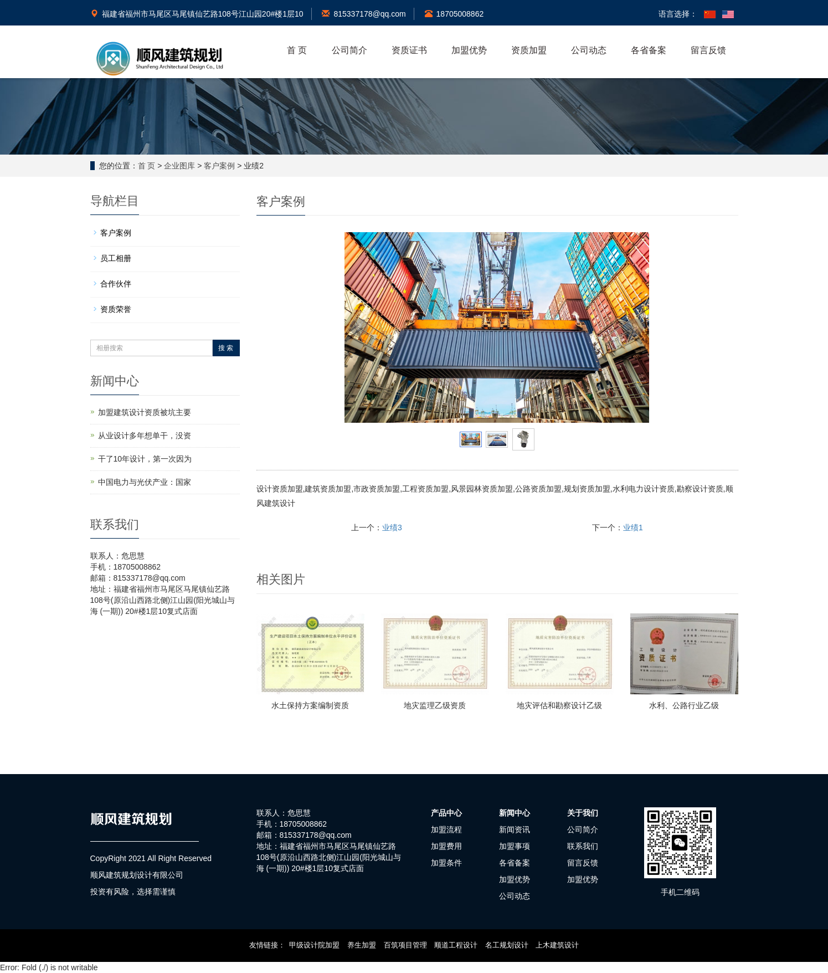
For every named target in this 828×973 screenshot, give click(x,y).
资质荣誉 (115, 309)
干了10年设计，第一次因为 (145, 458)
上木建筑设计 (557, 945)
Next (635, 327)
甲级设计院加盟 (314, 945)
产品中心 (446, 812)
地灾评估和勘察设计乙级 (559, 705)
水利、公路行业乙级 (684, 705)
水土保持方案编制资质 (310, 705)
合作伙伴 (115, 283)
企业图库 (179, 165)
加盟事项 (514, 846)
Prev (359, 327)
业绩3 (392, 527)
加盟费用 (446, 846)
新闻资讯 (514, 829)
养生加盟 (361, 945)
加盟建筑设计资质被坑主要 (144, 412)
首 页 (297, 50)
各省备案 (648, 50)
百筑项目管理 (405, 945)
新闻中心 (514, 812)
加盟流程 (446, 829)
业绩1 (633, 527)
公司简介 (349, 50)
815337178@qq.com (363, 13)
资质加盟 (529, 50)
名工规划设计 (506, 945)
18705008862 (454, 13)
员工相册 (115, 258)
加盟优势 (469, 50)
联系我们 (582, 846)
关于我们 (582, 812)
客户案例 (219, 165)
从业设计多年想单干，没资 (144, 435)
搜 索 (225, 348)
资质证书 (409, 50)
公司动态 (588, 50)
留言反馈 (708, 50)
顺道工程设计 (455, 945)
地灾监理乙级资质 (435, 705)
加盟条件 (446, 862)
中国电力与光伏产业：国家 (144, 482)
